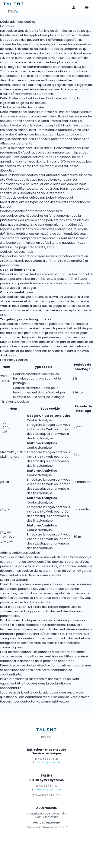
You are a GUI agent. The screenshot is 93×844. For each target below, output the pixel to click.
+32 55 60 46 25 (48, 759)
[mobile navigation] (86, 7)
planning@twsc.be (55, 701)
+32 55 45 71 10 (48, 786)
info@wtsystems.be (48, 789)
